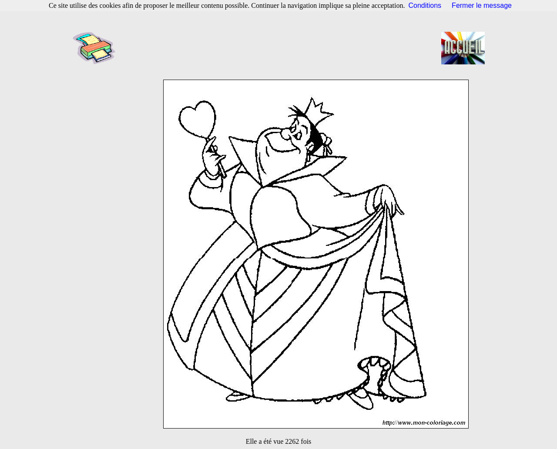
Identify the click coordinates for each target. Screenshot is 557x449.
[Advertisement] (281, 47)
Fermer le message (482, 5)
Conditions (425, 5)
